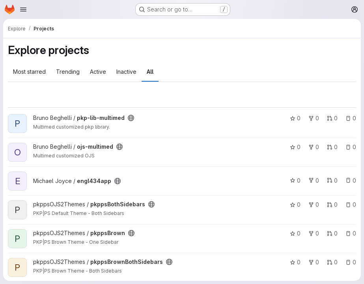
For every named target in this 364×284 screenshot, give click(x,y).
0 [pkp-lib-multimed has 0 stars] (295, 118)
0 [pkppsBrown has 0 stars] (295, 233)
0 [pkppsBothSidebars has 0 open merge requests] (332, 204)
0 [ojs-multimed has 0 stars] (295, 147)
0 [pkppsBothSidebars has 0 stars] (295, 204)
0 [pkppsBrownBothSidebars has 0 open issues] (350, 262)
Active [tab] (98, 71)
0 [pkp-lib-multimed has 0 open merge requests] (332, 118)
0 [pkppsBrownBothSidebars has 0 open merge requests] (332, 262)
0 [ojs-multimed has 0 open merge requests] (332, 147)
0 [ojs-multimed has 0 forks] (313, 147)
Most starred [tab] (29, 71)
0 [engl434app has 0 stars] (295, 180)
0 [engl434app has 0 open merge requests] (332, 180)
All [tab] (150, 71)
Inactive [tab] (126, 71)
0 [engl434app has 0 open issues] (350, 180)
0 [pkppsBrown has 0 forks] (313, 233)
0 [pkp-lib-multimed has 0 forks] (313, 118)
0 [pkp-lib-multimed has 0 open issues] (350, 118)
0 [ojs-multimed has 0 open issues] (350, 147)
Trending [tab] (68, 71)
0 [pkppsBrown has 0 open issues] (350, 233)
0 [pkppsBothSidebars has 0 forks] (313, 204)
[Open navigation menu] (23, 9)
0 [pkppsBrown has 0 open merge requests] (332, 233)
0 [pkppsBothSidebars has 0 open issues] (350, 204)
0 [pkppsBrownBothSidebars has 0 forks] (313, 262)
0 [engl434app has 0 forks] (313, 180)
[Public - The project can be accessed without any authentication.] (131, 118)
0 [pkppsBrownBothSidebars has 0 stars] (295, 262)
